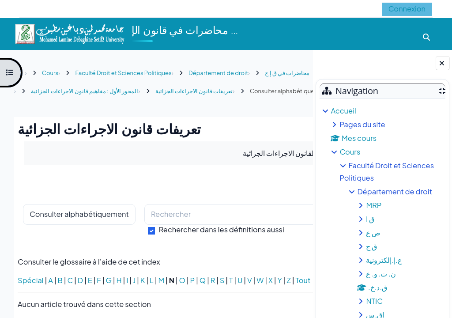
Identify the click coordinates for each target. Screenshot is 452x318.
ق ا (370, 218)
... (288, 202)
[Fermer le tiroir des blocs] (443, 63)
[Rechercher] (205, 233)
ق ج (371, 246)
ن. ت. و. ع (381, 273)
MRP (373, 205)
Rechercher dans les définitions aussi (221, 247)
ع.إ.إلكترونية (384, 260)
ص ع (373, 232)
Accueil (343, 110)
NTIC (374, 301)
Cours (349, 151)
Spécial (31, 298)
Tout (25, 307)
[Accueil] (69, 33)
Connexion (407, 8)
